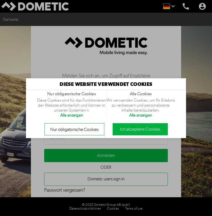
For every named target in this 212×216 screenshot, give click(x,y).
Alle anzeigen (71, 115)
